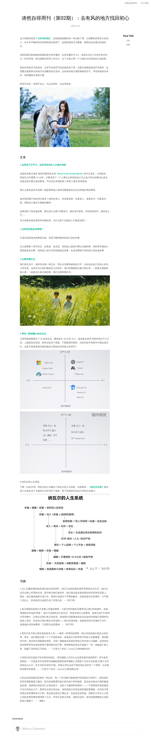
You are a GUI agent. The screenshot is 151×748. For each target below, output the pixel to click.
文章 (128, 41)
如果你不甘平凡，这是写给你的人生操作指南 (44, 165)
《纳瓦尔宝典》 (96, 487)
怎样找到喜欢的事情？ (33, 229)
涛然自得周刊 (131, 3)
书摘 (128, 45)
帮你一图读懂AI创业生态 (34, 333)
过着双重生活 (28, 259)
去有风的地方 (44, 38)
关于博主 (145, 3)
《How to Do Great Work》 (70, 173)
